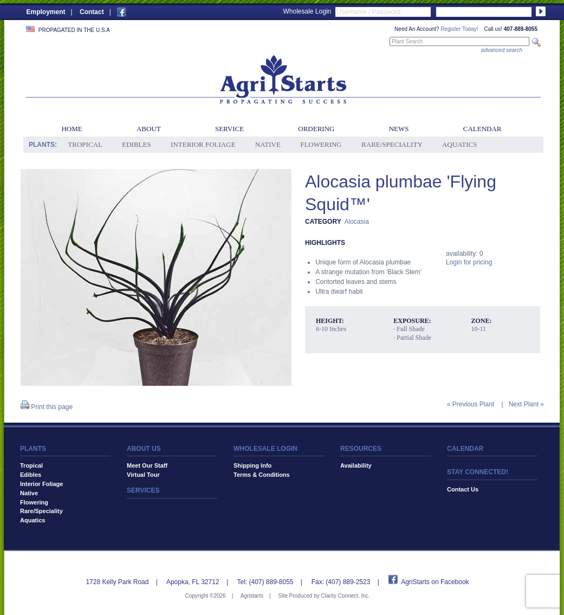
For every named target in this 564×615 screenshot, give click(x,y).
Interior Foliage (203, 144)
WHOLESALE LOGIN (265, 448)
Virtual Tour (143, 474)
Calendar (482, 129)
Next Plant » (526, 404)
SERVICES (143, 490)
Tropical (85, 144)
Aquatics (459, 144)
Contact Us (462, 489)
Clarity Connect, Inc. (345, 596)
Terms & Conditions (262, 474)
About (149, 129)
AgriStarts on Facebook (435, 582)
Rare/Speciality (392, 144)
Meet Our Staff (147, 465)
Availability (356, 465)
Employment (46, 12)
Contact (92, 12)
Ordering (316, 129)
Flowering (321, 144)
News (399, 129)
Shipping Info (252, 465)
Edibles (136, 144)
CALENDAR (465, 448)
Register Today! (459, 29)
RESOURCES (360, 448)
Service (229, 129)
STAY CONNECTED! (477, 472)
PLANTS (33, 448)
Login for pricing (469, 262)
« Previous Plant (470, 404)
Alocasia (356, 221)
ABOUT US (144, 448)
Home (71, 129)
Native (268, 144)
